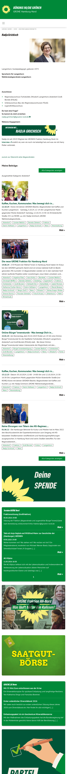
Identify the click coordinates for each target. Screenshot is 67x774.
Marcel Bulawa (56, 287)
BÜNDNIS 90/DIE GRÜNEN (27, 8)
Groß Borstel (19, 284)
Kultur (37, 445)
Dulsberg (37, 281)
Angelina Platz (18, 277)
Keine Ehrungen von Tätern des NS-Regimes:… (25, 426)
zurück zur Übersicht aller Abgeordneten (18, 157)
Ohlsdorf (40, 290)
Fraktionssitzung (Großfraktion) (17, 514)
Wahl (60, 294)
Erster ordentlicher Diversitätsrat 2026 (20, 701)
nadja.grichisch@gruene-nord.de (15, 117)
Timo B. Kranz (38, 294)
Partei (61, 352)
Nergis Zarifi (22, 290)
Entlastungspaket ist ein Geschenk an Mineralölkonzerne (28, 714)
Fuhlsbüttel (7, 284)
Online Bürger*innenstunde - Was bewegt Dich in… (27, 332)
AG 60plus (8, 558)
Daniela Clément (34, 222)
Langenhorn (22, 226)
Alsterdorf (6, 222)
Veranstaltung (57, 226)
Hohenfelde (44, 284)
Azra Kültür (31, 277)
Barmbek (42, 277)
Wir (15, 29)
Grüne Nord (7, 29)
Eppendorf (48, 281)
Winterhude (7, 297)
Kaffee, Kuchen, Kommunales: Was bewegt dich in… (28, 203)
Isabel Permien (57, 284)
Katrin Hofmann (8, 226)
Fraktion (46, 222)
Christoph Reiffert (9, 281)
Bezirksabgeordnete (27, 29)
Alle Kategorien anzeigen (52, 170)
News (47, 226)
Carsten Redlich (19, 222)
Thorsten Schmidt (23, 294)
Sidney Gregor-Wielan (55, 290)
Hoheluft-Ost (32, 284)
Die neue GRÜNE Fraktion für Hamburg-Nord (24, 261)
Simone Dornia (8, 294)
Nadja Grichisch (35, 226)
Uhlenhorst (51, 294)
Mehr (61, 230)
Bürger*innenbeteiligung (22, 348)
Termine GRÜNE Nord (11, 510)
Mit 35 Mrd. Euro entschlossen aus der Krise (23, 688)
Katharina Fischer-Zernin (12, 287)
